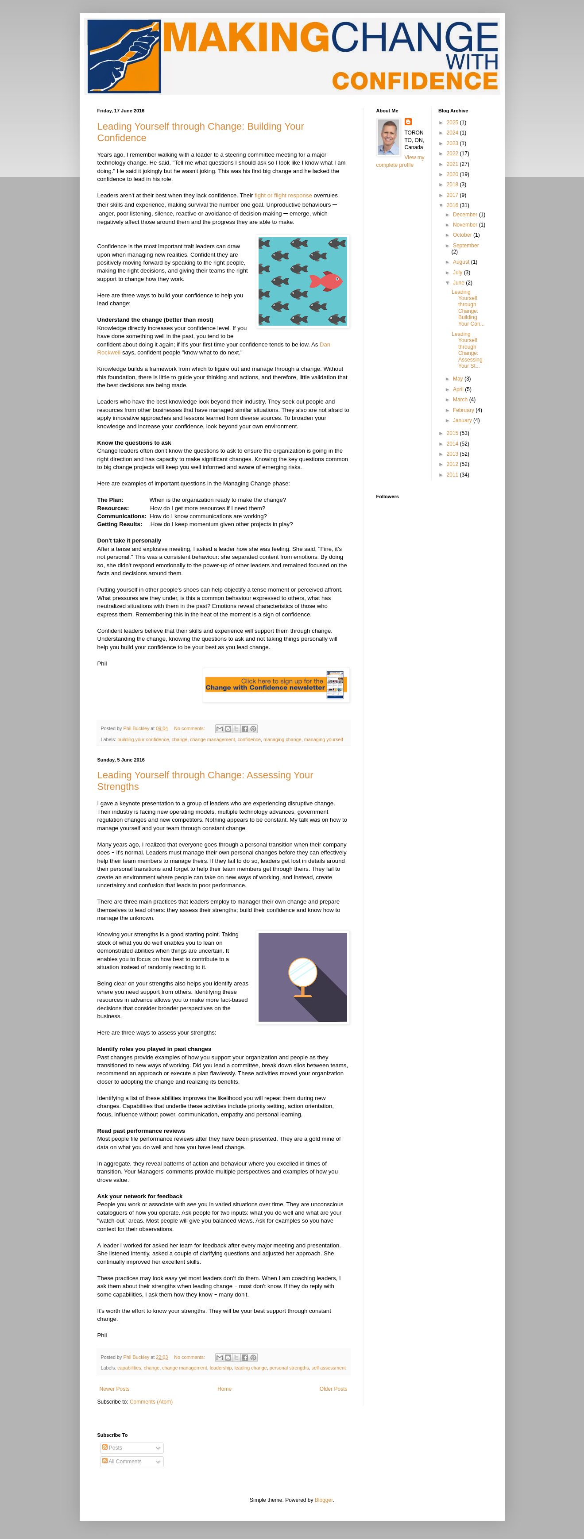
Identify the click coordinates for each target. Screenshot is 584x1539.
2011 (453, 475)
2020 (453, 174)
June (459, 283)
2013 (453, 454)
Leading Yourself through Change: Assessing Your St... (467, 350)
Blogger (324, 1500)
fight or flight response (283, 195)
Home (224, 1389)
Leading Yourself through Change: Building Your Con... (468, 308)
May (458, 379)
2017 (453, 195)
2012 (453, 464)
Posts (112, 1448)
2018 (453, 184)
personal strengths (289, 1367)
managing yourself (323, 739)
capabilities (129, 1367)
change (179, 739)
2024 (453, 133)
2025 (453, 122)
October (463, 235)
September (466, 245)
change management (212, 739)
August (462, 262)
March (461, 399)
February (464, 410)
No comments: (190, 728)
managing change (282, 739)
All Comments (122, 1461)
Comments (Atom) (151, 1402)
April (459, 389)
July (458, 272)
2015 (453, 433)
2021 (453, 164)
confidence (249, 739)
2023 (453, 143)
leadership (221, 1367)
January (463, 420)
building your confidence (143, 739)
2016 (453, 205)
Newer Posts (115, 1389)
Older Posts (334, 1389)
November (466, 225)
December (466, 215)
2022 (453, 153)
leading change (250, 1367)
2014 (453, 444)
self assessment (329, 1367)
